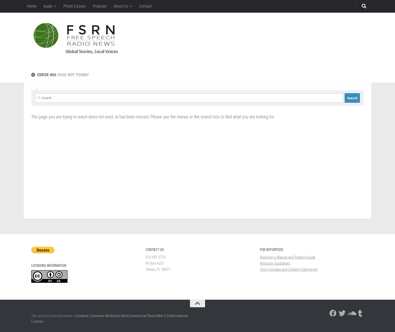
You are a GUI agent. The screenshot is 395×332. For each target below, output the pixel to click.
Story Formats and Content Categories (289, 269)
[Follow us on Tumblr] (360, 313)
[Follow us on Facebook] (333, 313)
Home (32, 6)
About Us (121, 6)
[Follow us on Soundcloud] (351, 313)
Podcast (100, 6)
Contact (145, 6)
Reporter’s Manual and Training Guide (287, 257)
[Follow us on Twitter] (342, 313)
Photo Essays (74, 6)
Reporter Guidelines (275, 263)
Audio (48, 6)
